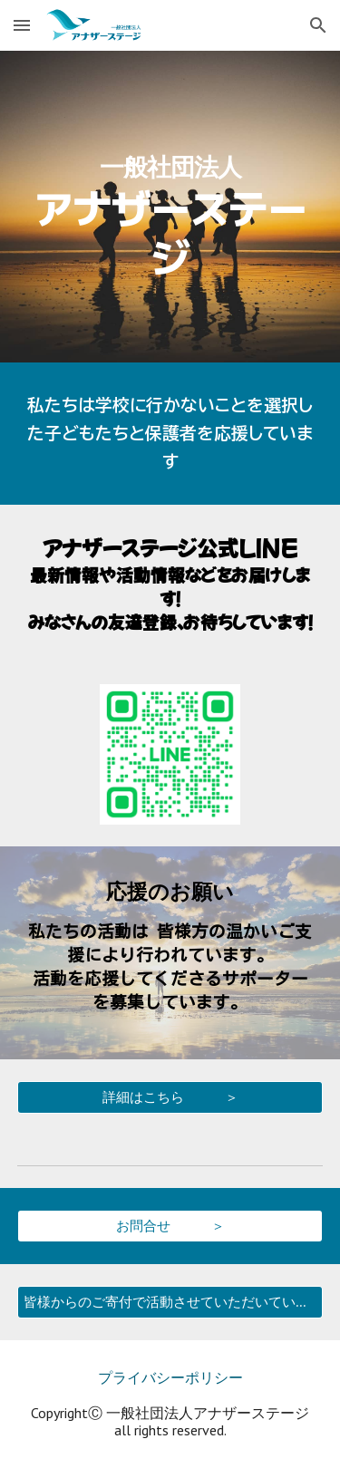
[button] (22, 25)
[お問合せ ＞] (170, 1226)
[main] (170, 206)
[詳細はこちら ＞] (170, 1097)
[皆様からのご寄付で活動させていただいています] (170, 1302)
